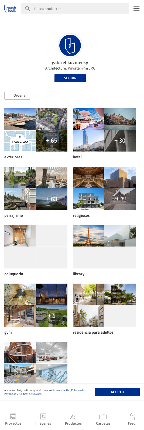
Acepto (117, 392)
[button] (17, 96)
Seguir (70, 78)
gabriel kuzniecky (70, 62)
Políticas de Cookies (30, 394)
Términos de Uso (61, 390)
